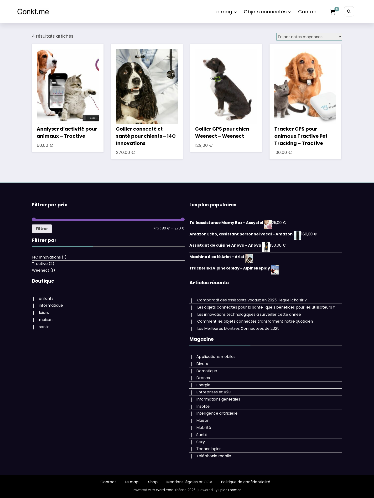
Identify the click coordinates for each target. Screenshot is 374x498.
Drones (203, 378)
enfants (46, 298)
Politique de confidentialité (245, 482)
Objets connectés (267, 11)
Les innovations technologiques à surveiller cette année (249, 314)
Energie (203, 385)
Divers (202, 363)
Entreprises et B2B (213, 392)
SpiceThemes (229, 490)
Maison (202, 420)
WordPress (164, 490)
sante (44, 327)
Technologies (208, 449)
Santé (201, 434)
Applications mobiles (215, 356)
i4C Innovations (46, 257)
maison (45, 319)
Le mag (225, 11)
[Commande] (309, 37)
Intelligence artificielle (217, 413)
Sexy (200, 442)
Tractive (40, 263)
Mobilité (203, 427)
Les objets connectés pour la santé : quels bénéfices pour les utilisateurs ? (266, 307)
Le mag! (132, 482)
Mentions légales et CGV (189, 482)
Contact (308, 11)
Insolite (203, 406)
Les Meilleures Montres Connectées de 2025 (238, 328)
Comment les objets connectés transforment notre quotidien (255, 321)
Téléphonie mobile (213, 456)
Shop (153, 482)
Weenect (40, 270)
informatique (51, 305)
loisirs (44, 312)
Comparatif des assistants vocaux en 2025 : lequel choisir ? (252, 300)
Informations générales (218, 399)
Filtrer (42, 228)
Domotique (206, 371)
